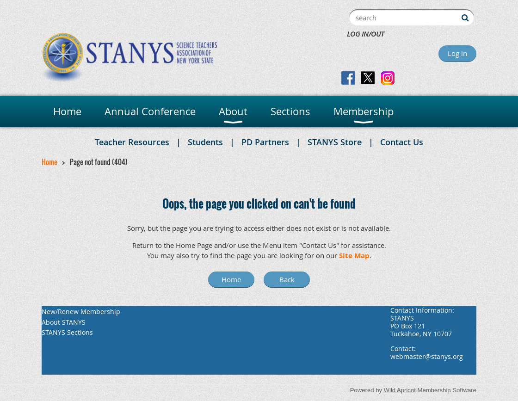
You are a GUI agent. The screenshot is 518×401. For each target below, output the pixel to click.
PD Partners (265, 142)
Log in (457, 53)
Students (205, 142)
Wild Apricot (400, 390)
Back (287, 279)
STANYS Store (335, 142)
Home (49, 162)
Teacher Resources (132, 142)
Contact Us (401, 142)
